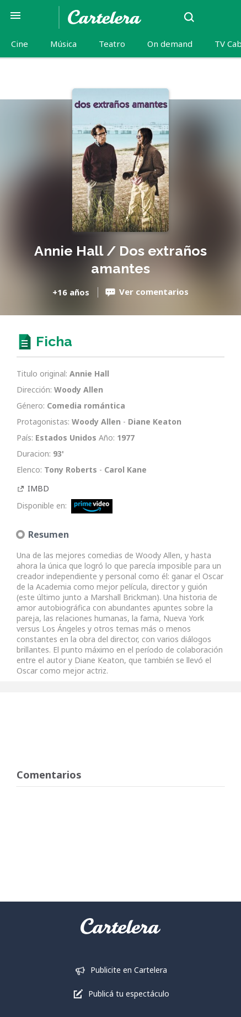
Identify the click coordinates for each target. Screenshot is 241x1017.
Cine (19, 43)
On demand (169, 43)
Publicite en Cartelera (128, 970)
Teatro (112, 43)
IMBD (38, 488)
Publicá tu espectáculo (128, 993)
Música (63, 43)
